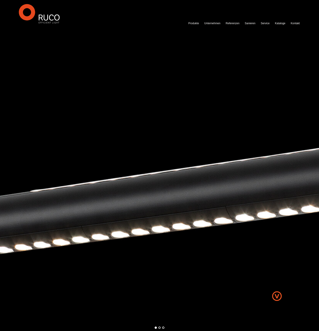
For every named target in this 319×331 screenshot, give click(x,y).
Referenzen (232, 23)
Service (265, 23)
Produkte (193, 23)
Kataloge (280, 23)
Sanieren (250, 23)
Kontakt (295, 23)
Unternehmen (212, 23)
